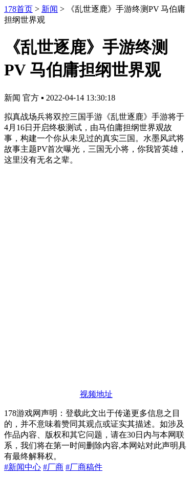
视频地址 (96, 394)
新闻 (49, 9)
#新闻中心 (22, 467)
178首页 (18, 9)
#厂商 (53, 467)
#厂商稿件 (84, 467)
